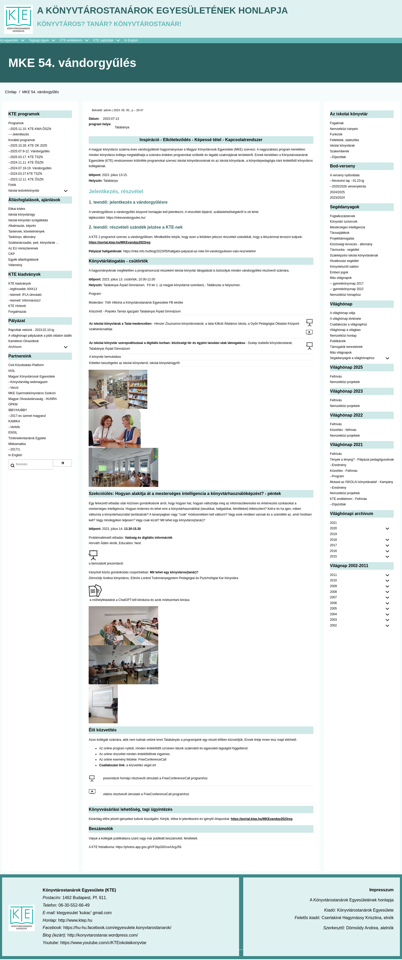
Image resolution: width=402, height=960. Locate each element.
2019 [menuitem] (333, 535)
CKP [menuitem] (11, 254)
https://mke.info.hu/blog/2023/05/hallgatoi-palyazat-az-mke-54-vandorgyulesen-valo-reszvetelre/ (189, 252)
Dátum (93, 119)
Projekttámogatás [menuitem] (342, 239)
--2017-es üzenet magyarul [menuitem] (27, 416)
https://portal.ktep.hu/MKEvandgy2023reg (119, 243)
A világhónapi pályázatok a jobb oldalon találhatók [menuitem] (40, 336)
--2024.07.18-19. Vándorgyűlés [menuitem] (29, 169)
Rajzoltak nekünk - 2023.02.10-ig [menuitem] (31, 330)
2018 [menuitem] (333, 540)
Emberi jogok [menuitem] (339, 273)
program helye (99, 125)
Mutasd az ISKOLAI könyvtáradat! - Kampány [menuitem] (361, 483)
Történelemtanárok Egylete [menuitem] (27, 439)
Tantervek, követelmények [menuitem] (26, 232)
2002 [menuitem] (333, 626)
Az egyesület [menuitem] (14, 41)
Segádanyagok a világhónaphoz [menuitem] (352, 359)
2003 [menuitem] (333, 620)
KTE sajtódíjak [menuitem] (103, 41)
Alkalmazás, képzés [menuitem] (22, 226)
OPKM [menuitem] (12, 405)
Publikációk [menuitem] (338, 342)
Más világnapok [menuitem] (341, 278)
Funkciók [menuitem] (336, 135)
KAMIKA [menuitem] (14, 422)
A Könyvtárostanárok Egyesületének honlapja (167, 10)
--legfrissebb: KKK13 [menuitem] (22, 290)
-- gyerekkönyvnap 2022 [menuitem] (347, 290)
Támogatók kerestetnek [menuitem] (346, 347)
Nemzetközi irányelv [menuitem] (344, 129)
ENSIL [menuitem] (12, 433)
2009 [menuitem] (333, 587)
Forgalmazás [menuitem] (17, 312)
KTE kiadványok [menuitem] (19, 284)
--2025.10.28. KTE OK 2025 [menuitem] (27, 146)
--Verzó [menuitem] (13, 388)
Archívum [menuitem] (40, 348)
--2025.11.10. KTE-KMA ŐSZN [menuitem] (29, 129)
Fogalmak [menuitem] (337, 124)
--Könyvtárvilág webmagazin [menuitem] (28, 383)
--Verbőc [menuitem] (14, 428)
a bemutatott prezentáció (106, 564)
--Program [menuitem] (337, 477)
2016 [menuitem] (333, 551)
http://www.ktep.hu (75, 921)
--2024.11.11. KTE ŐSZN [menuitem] (26, 163)
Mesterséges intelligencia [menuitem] (347, 228)
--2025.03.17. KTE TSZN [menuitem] (25, 157)
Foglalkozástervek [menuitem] (342, 216)
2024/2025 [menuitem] (337, 192)
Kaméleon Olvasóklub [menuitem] (23, 342)
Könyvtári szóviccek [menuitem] (343, 222)
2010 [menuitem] (333, 581)
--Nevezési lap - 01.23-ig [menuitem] (347, 181)
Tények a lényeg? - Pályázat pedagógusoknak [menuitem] (362, 460)
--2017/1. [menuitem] (14, 450)
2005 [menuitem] (333, 609)
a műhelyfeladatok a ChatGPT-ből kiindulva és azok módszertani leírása (140, 601)
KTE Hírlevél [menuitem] (17, 307)
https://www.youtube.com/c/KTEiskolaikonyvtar (103, 943)
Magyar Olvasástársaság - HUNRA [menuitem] (32, 399)
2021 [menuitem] (333, 523)
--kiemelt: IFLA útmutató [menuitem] (24, 295)
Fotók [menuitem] (12, 185)
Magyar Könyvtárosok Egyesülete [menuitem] (31, 377)
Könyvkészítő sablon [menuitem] (344, 267)
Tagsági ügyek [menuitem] (44, 41)
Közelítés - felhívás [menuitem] (343, 430)
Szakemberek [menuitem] (339, 152)
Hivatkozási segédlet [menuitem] (344, 261)
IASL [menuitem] (11, 371)
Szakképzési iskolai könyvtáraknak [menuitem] (354, 256)
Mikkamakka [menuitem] (17, 444)
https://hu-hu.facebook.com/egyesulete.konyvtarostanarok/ (117, 928)
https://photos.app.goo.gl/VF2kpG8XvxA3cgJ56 (148, 848)
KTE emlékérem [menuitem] (76, 41)
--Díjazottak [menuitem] (338, 157)
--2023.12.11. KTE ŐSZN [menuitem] (26, 180)
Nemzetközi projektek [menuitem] (345, 383)
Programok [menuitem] (16, 124)
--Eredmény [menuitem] (338, 466)
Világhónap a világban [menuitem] (345, 330)
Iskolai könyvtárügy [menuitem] (21, 215)
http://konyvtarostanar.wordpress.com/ (103, 936)
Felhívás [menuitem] (336, 377)
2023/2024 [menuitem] (337, 198)
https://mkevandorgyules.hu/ (125, 218)
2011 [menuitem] (333, 575)
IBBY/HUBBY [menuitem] (17, 411)
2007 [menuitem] (333, 598)
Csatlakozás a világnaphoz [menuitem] (348, 325)
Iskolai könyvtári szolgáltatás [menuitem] (28, 221)
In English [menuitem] (131, 41)
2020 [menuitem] (333, 529)
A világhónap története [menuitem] (345, 319)
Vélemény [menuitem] (15, 266)
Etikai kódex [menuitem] (16, 209)
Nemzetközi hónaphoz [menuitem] (345, 295)
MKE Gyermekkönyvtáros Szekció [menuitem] (32, 394)
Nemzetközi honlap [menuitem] (343, 336)
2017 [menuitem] (333, 546)
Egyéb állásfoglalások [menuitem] (23, 260)
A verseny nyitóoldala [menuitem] (345, 176)
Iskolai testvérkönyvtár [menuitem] (40, 191)
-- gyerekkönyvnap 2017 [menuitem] (347, 284)
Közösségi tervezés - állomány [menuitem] (351, 245)
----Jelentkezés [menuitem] (18, 135)
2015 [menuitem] (333, 557)
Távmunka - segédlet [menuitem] (344, 250)
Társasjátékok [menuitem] (340, 233)
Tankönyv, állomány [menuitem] (22, 238)
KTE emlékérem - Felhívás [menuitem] (348, 499)
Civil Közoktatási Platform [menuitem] (26, 366)
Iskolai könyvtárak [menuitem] (342, 146)
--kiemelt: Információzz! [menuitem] (24, 301)
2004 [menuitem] (333, 615)
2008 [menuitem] (333, 592)
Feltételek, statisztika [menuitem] (344, 140)
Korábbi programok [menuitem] (21, 140)
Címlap (10, 93)
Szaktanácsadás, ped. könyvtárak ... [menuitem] (33, 243)
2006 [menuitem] (333, 603)
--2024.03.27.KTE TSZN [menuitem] (25, 174)
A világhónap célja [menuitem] (342, 314)
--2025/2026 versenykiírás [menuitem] (348, 187)
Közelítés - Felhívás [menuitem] (343, 471)
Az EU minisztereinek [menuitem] (23, 249)
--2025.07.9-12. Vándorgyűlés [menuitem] (29, 152)
